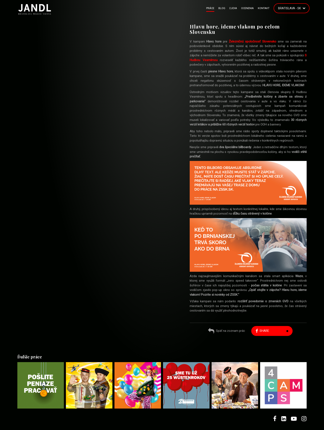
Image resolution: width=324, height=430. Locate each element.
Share (262, 331)
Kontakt (263, 8)
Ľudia (233, 8)
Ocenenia (247, 8)
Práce (210, 8)
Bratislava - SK (289, 8)
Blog (221, 8)
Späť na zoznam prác (226, 331)
